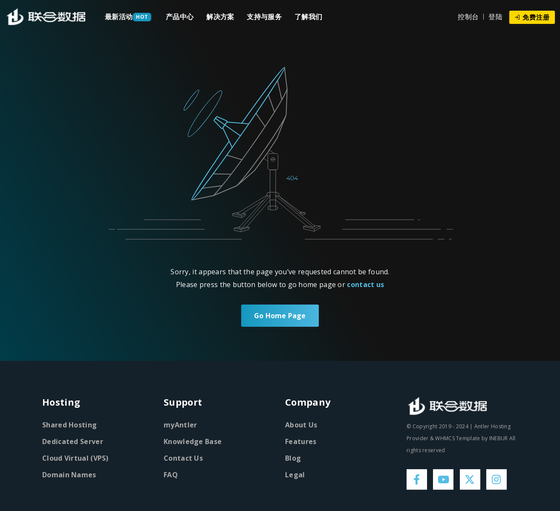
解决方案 (220, 16)
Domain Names (69, 474)
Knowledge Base (193, 441)
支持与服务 (264, 16)
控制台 (468, 16)
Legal (295, 474)
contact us (365, 284)
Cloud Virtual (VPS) (75, 458)
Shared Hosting (69, 425)
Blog (293, 458)
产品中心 (179, 16)
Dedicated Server (72, 441)
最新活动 (119, 16)
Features (300, 441)
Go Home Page (280, 315)
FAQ (171, 474)
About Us (301, 425)
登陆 (495, 16)
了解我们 (308, 16)
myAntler (180, 425)
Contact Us (183, 458)
